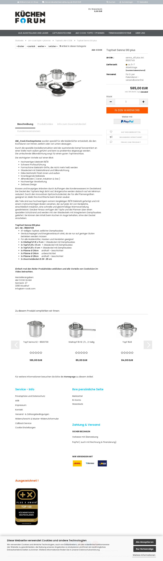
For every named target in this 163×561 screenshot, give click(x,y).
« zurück (31, 46)
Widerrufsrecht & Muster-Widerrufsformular (37, 418)
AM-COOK (97, 50)
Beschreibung (25, 124)
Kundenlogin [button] (126, 2)
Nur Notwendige (145, 549)
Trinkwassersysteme (120, 32)
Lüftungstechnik (61, 32)
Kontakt (19, 409)
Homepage (70, 376)
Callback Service (23, 423)
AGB (17, 400)
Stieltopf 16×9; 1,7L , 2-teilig (81, 342)
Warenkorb (77, 404)
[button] (110, 102)
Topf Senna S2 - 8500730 (35, 342)
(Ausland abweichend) (135, 70)
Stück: (109, 96)
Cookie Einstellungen (25, 427)
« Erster (20, 46)
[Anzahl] (127, 102)
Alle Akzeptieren (145, 542)
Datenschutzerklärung (89, 549)
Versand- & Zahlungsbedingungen (32, 414)
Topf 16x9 (127, 342)
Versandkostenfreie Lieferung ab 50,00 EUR (61, 2)
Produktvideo (45, 124)
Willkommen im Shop (27, 2)
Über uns (140, 32)
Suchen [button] (111, 2)
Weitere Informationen (144, 555)
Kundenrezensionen (28, 131)
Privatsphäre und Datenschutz (30, 396)
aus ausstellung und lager (33, 32)
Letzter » (53, 46)
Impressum (20, 405)
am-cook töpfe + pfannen (90, 32)
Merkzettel (142, 2)
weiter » (42, 46)
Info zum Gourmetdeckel (71, 124)
